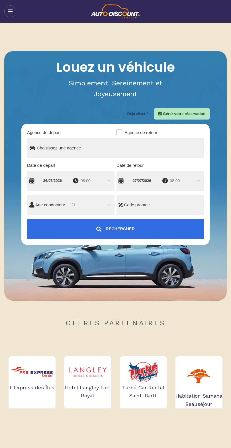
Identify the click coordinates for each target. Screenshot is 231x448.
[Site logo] (115, 11)
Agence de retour (140, 132)
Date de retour (130, 165)
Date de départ (41, 165)
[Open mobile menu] (10, 11)
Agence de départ (44, 132)
